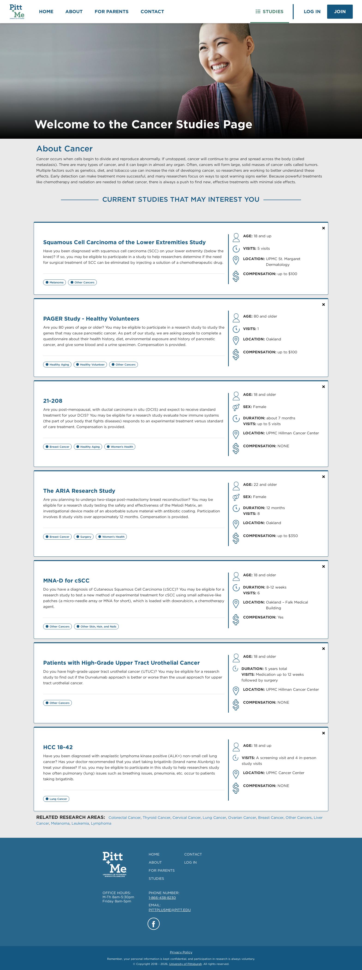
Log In (312, 11)
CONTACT (193, 854)
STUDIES (156, 879)
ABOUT (155, 862)
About (74, 11)
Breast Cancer (271, 817)
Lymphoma (101, 823)
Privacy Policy (181, 952)
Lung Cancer (214, 817)
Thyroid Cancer (156, 817)
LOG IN (190, 862)
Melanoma (60, 823)
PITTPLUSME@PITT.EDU (170, 910)
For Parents (112, 11)
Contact (152, 11)
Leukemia (80, 823)
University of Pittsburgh (185, 964)
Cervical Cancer (186, 817)
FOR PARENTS (162, 870)
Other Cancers (299, 817)
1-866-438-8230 (162, 898)
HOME (154, 854)
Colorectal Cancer (125, 817)
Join (340, 11)
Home (46, 11)
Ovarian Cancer (242, 817)
